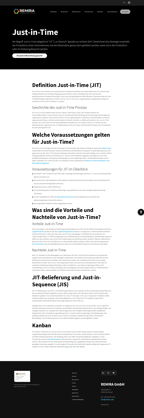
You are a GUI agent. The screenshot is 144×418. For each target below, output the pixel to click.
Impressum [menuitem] (75, 393)
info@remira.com (107, 400)
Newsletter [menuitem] (75, 390)
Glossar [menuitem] (74, 386)
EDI (74, 347)
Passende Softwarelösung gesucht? (30, 56)
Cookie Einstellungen (77, 399)
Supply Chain (106, 148)
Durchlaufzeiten (38, 244)
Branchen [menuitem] (62, 12)
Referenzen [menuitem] (75, 12)
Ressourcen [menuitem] (87, 12)
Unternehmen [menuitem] (111, 12)
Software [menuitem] (52, 12)
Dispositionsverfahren (65, 197)
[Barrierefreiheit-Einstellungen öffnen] (141, 212)
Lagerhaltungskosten (65, 232)
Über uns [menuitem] (74, 373)
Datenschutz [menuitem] (75, 396)
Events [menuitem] (74, 383)
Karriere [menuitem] (98, 12)
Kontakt (124, 11)
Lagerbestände (37, 232)
